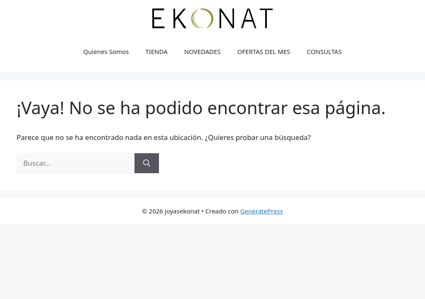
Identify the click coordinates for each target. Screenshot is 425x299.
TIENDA (156, 51)
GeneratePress (261, 211)
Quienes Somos (106, 51)
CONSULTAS (324, 51)
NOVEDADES (202, 51)
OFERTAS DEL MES (263, 51)
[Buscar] (146, 163)
